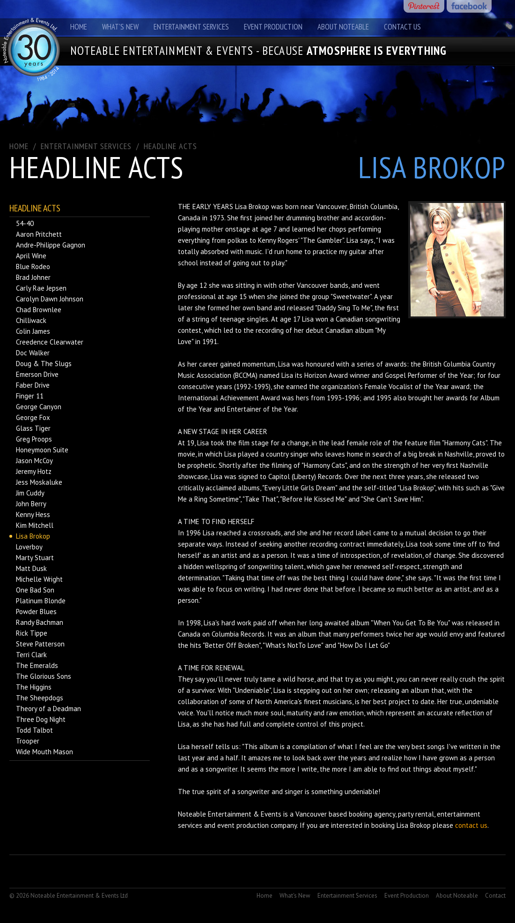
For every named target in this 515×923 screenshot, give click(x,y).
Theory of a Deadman (48, 708)
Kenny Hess (33, 514)
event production (243, 825)
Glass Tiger (33, 428)
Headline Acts (170, 146)
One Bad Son (35, 589)
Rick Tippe (31, 633)
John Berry (31, 503)
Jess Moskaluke (39, 482)
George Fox (33, 417)
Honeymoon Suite (42, 449)
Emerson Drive (37, 374)
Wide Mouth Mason (44, 751)
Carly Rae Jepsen (41, 288)
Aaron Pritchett (39, 234)
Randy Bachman (39, 622)
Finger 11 (30, 395)
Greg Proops (34, 439)
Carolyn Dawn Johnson (49, 298)
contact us (471, 825)
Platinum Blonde (41, 600)
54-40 (25, 223)
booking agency (372, 814)
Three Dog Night (41, 719)
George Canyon (38, 406)
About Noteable (343, 27)
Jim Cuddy (30, 492)
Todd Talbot (34, 730)
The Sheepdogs (39, 697)
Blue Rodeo (33, 266)
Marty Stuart (35, 557)
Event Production (273, 27)
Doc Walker (33, 352)
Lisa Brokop (33, 536)
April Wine (31, 255)
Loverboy (29, 546)
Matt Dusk (31, 568)
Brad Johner (33, 277)
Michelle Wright (39, 579)
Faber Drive (33, 385)
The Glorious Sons (43, 676)
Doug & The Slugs (44, 363)
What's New (120, 27)
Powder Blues (36, 611)
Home (78, 27)
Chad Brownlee (38, 309)
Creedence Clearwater (49, 342)
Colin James (33, 331)
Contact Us (402, 27)
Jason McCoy (34, 460)
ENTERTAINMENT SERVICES (86, 146)
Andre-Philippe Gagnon (50, 244)
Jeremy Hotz (34, 471)
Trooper (27, 740)
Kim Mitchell (34, 525)
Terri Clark (31, 654)
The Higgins (34, 687)
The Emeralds (37, 665)
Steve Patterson (40, 643)
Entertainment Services (191, 27)
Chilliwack (31, 320)
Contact (495, 896)
